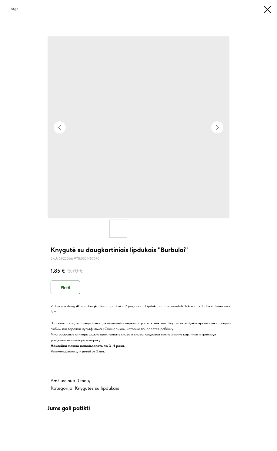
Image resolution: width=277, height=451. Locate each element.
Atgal (15, 9)
